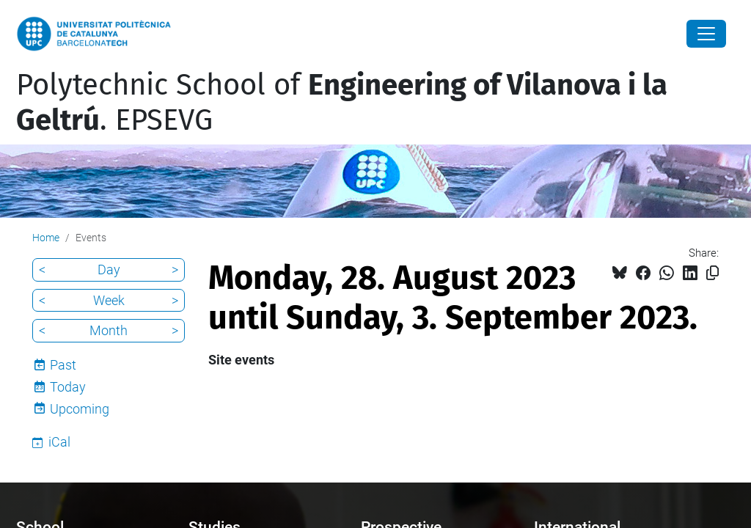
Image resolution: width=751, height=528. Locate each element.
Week (109, 300)
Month (108, 330)
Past (63, 365)
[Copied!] (712, 273)
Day (109, 269)
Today (68, 387)
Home (45, 237)
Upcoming (79, 409)
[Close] (706, 34)
